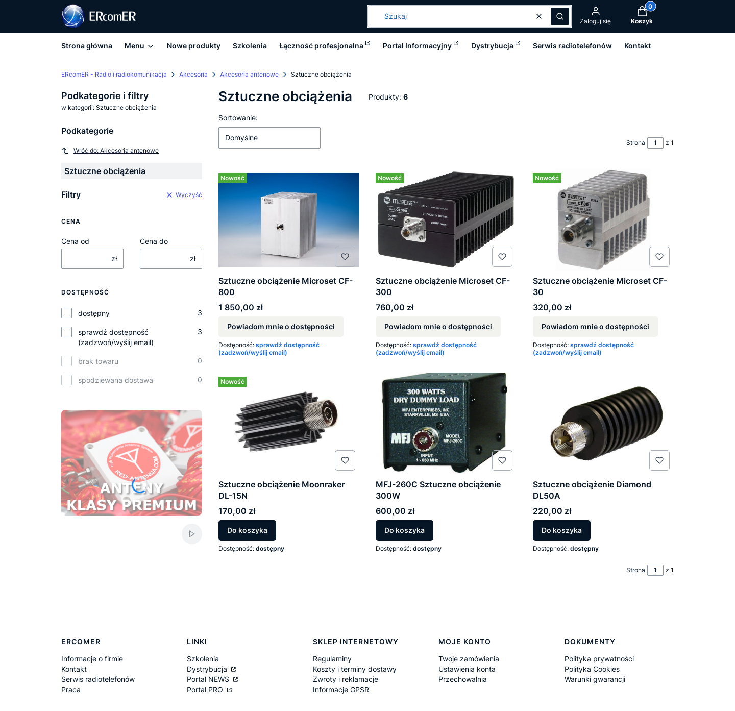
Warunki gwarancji (595, 679)
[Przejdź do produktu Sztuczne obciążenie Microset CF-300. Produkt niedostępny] (446, 220)
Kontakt (74, 669)
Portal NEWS (209, 679)
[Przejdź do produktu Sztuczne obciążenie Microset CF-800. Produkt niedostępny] (288, 220)
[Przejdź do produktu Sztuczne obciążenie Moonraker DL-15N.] (288, 424)
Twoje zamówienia (468, 658)
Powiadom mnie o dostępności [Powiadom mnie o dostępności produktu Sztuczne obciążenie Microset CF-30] (595, 326)
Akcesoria (193, 74)
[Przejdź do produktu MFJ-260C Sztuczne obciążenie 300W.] (446, 424)
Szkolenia (203, 658)
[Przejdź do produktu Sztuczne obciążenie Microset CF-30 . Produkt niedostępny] (603, 220)
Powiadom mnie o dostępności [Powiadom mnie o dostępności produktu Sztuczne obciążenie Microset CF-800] (281, 326)
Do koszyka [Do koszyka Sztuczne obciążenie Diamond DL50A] (562, 530)
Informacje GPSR (341, 689)
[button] (560, 16)
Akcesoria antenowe (249, 74)
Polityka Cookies (592, 669)
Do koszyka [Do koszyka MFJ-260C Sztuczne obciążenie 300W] (404, 530)
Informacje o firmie (92, 658)
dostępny (94, 313)
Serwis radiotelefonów (98, 679)
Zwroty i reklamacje (345, 679)
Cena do (154, 241)
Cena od (75, 241)
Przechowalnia (462, 679)
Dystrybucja (208, 669)
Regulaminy (332, 658)
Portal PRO (206, 689)
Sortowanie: (238, 117)
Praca (71, 689)
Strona (635, 142)
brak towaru (98, 361)
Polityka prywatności (599, 658)
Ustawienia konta (467, 669)
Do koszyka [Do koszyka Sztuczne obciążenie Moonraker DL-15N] (247, 530)
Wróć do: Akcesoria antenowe (110, 150)
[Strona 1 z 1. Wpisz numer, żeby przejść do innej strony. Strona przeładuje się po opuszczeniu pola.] (655, 143)
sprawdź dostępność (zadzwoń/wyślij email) (116, 337)
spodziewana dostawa (115, 380)
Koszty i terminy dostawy (355, 669)
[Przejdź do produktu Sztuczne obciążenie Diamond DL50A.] (603, 424)
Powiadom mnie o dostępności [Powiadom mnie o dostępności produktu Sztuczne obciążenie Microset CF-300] (438, 326)
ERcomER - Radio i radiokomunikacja (114, 74)
